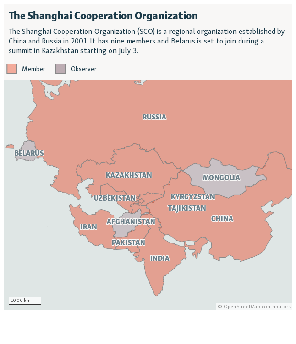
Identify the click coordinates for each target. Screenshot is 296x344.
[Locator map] (148, 157)
